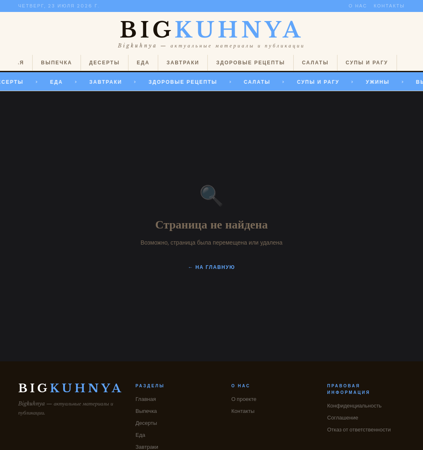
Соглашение (342, 418)
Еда (143, 62)
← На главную (211, 267)
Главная (145, 399)
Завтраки (182, 62)
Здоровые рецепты (250, 62)
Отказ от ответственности (359, 430)
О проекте (244, 399)
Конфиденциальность (354, 406)
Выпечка (56, 62)
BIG (211, 30)
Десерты (104, 62)
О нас (358, 5)
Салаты (315, 62)
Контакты (389, 5)
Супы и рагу (367, 62)
